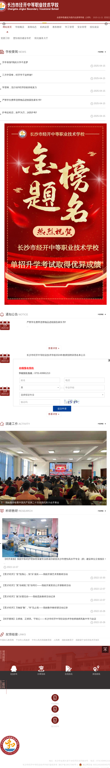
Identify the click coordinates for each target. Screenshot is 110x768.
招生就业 (94, 27)
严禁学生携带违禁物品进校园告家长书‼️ (46, 322)
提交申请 (62, 408)
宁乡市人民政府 (23, 640)
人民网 (57, 640)
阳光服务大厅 (41, 38)
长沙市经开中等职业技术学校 (35, 765)
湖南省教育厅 (68, 640)
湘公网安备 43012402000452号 (94, 765)
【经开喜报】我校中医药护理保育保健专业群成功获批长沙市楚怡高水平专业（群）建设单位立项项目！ (55, 559)
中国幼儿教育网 (7, 640)
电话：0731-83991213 (100, 761)
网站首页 (7, 27)
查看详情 (54, 348)
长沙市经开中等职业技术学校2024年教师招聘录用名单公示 (56, 355)
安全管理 (81, 27)
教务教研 (57, 27)
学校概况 (19, 27)
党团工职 (5, 38)
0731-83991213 (42, 373)
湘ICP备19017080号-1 (68, 765)
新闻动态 (32, 27)
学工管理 (69, 27)
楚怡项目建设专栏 (22, 38)
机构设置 (44, 27)
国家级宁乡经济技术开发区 (87, 640)
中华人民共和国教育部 (41, 640)
